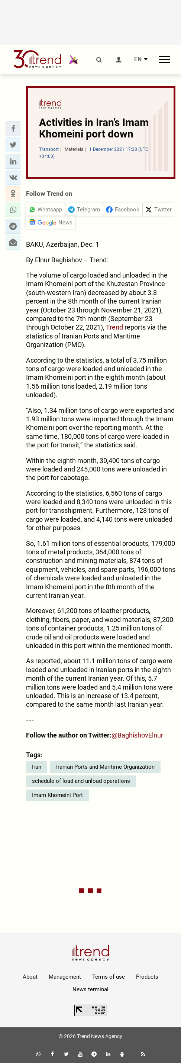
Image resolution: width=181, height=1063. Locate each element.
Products (147, 976)
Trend (115, 327)
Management (65, 976)
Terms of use (108, 976)
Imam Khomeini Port (57, 795)
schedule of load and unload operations (81, 781)
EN (138, 59)
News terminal (90, 989)
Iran (36, 767)
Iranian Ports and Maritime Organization (105, 767)
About (30, 976)
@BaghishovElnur (137, 735)
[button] (13, 128)
